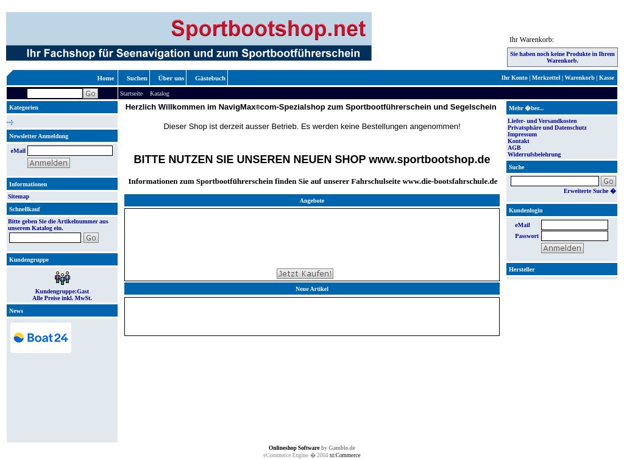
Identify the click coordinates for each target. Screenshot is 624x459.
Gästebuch (210, 78)
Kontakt (519, 141)
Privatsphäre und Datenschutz (547, 127)
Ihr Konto (515, 77)
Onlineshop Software (294, 448)
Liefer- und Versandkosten (542, 120)
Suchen (137, 78)
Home (105, 78)
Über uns (171, 78)
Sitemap (18, 196)
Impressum (522, 134)
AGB (514, 147)
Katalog (159, 93)
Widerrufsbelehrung (534, 154)
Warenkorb (580, 77)
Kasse (606, 77)
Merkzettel (546, 77)
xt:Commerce (345, 455)
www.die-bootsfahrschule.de (449, 181)
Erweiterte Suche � (590, 190)
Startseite (131, 93)
